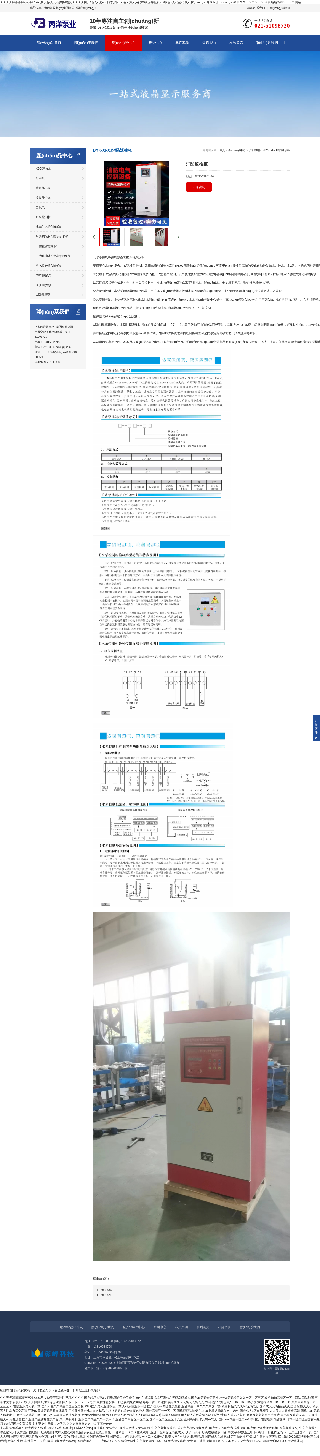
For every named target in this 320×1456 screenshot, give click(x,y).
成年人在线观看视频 (68, 1432)
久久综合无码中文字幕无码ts (134, 1441)
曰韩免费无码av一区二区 (281, 1432)
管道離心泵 (43, 188)
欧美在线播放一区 (214, 1432)
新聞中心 (155, 43)
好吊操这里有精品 (243, 1436)
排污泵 (40, 178)
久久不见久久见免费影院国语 (241, 1441)
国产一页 (306, 1432)
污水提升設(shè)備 (48, 265)
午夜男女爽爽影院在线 (272, 1436)
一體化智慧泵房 (46, 246)
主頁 (222, 150)
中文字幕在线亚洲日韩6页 (245, 1432)
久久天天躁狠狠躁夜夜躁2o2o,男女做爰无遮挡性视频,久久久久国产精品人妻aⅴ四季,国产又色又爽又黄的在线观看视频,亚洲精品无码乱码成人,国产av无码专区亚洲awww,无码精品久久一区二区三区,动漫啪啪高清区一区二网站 (150, 2)
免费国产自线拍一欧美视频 (35, 1432)
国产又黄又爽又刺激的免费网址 (32, 1436)
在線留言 (236, 43)
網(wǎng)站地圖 (280, 8)
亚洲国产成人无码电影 (135, 1428)
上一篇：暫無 (104, 1289)
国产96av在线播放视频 (262, 1428)
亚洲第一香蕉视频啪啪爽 (204, 1441)
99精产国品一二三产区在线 (95, 1441)
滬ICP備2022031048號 (111, 1368)
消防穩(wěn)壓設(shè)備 (52, 236)
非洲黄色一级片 (35, 1441)
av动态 (67, 1428)
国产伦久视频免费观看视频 (227, 1428)
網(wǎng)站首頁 (49, 43)
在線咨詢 (199, 187)
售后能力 (209, 43)
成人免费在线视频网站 (192, 1428)
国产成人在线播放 (217, 1436)
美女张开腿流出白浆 (97, 1432)
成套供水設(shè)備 (48, 226)
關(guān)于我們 (86, 43)
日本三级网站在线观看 (170, 1441)
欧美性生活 (15, 1441)
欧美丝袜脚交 (289, 1428)
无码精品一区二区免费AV (147, 1436)
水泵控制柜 (43, 217)
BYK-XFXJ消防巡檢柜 (277, 150)
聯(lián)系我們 (256, 8)
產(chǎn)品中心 (123, 43)
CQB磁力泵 (43, 285)
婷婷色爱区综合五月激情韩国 (282, 1441)
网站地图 (308, 1397)
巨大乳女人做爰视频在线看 (43, 1428)
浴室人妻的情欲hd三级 (70, 1436)
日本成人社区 (83, 1428)
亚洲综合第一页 (97, 1436)
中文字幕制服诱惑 (163, 1428)
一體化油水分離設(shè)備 (53, 256)
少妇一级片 (192, 1432)
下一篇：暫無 (104, 1295)
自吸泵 (40, 207)
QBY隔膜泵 (43, 275)
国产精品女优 (119, 1436)
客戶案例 (182, 43)
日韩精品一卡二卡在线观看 (130, 1432)
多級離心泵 (43, 197)
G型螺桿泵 (43, 294)
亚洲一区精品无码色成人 (167, 1432)
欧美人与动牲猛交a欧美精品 (184, 1436)
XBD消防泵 (43, 168)
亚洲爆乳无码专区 (106, 1428)
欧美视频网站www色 (61, 1441)
